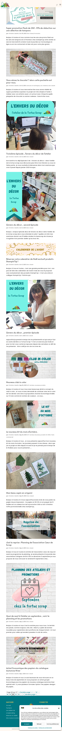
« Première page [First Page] (24, 692)
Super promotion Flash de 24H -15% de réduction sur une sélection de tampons (31, 29)
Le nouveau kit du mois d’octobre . (22, 431)
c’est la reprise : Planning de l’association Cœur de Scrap (29, 543)
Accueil (8, 705)
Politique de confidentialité (45, 727)
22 (19, 694)
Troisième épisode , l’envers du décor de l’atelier (28, 153)
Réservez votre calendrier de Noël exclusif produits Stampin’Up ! (29, 260)
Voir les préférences (53, 724)
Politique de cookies (33, 727)
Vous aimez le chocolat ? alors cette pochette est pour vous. (29, 81)
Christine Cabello (14, 33)
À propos (9, 708)
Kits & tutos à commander (14, 718)
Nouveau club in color (16, 382)
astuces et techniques (33, 85)
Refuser (39, 724)
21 (16, 694)
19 (10, 694)
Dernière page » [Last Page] (30, 694)
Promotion (37, 33)
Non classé (30, 33)
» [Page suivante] (23, 694)
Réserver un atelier (11, 715)
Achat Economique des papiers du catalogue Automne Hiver (27, 669)
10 (36, 692)
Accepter (27, 724)
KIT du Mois (31, 385)
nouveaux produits (40, 385)
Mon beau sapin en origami (19, 492)
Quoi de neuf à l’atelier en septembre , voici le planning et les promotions (27, 617)
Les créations (44, 85)
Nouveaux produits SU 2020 (42, 435)
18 (7, 694)
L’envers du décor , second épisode (22, 224)
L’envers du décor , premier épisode (22, 332)
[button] (59, 708)
